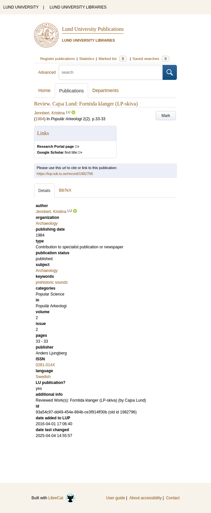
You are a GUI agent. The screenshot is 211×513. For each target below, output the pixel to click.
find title (57, 152)
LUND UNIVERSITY (21, 7)
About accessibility (145, 498)
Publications (71, 90)
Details (44, 190)
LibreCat (62, 498)
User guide (115, 498)
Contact (173, 498)
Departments (105, 90)
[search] (111, 72)
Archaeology (47, 270)
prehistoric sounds (51, 282)
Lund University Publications (93, 29)
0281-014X (45, 365)
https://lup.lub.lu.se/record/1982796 (65, 174)
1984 (39, 119)
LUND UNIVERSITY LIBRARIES (77, 7)
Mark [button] (166, 115)
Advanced (47, 72)
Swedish (43, 376)
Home (44, 90)
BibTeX (65, 190)
